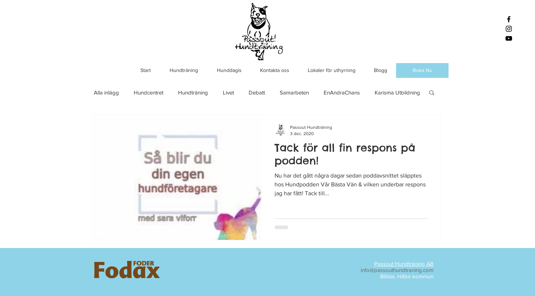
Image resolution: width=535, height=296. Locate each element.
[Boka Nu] (422, 70)
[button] (431, 93)
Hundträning (193, 92)
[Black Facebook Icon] (509, 19)
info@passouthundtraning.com (397, 270)
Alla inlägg (106, 92)
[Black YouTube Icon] (509, 38)
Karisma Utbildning (397, 92)
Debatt (257, 92)
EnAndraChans (342, 92)
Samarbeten (294, 92)
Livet (228, 92)
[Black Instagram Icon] (509, 29)
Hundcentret (148, 92)
